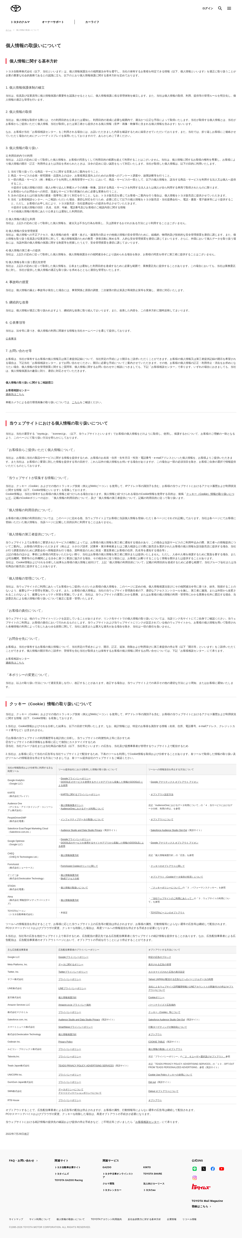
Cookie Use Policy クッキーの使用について (170, 1074)
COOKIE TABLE (156, 1041)
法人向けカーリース (153, 1183)
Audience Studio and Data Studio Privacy (81, 830)
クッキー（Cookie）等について (164, 1012)
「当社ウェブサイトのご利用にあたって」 (172, 898)
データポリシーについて (70, 1089)
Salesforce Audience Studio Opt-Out (169, 830)
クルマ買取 (108, 1183)
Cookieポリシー (156, 997)
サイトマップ (16, 1219)
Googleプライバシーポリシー (76, 778)
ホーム (8, 30)
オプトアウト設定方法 (162, 794)
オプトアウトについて (162, 819)
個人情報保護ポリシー (72, 805)
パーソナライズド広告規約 (162, 1005)
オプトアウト (155, 1034)
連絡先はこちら (15, 394)
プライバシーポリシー (69, 979)
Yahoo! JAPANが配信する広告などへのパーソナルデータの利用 (180, 979)
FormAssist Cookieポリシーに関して (79, 866)
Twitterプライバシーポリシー (73, 972)
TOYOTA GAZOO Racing (69, 1180)
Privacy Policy (65, 1041)
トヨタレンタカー (112, 1190)
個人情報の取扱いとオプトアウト (165, 1049)
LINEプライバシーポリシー (72, 988)
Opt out (152, 1082)
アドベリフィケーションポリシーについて (80, 1093)
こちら (76, 402)
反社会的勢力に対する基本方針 (144, 1219)
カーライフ (92, 21)
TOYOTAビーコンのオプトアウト (168, 912)
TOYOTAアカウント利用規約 (106, 1219)
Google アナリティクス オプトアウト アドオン (175, 782)
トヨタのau (149, 1190)
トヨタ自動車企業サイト (68, 1167)
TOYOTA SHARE (152, 1173)
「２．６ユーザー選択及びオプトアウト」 (204, 1056)
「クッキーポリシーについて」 (166, 887)
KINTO (147, 1167)
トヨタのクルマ (20, 21)
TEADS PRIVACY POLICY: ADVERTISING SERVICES (86, 1065)
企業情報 (171, 1219)
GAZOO (107, 1167)
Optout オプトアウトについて (163, 1091)
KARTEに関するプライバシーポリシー (80, 794)
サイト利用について (39, 1219)
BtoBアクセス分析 (70, 878)
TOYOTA (16, 8)
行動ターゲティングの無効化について (167, 1027)
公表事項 (11, 338)
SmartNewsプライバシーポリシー (75, 1027)
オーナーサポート (53, 21)
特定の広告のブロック (159, 957)
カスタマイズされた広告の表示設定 (166, 972)
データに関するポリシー (70, 964)
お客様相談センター (147, 1121)
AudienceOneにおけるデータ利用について (82, 808)
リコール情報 (189, 1219)
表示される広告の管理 (159, 964)
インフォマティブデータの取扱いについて (82, 819)
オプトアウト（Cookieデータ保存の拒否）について (177, 877)
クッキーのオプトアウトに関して (168, 866)
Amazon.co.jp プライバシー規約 (74, 1005)
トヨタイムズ (62, 1173)
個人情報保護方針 (70, 855)
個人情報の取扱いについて (74, 887)
